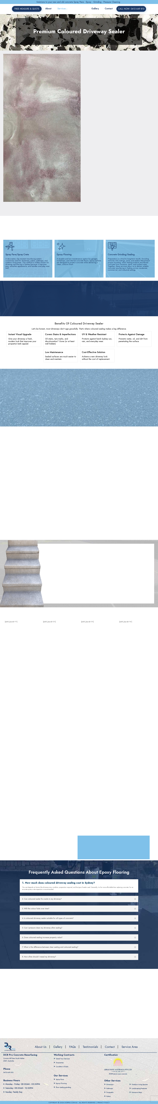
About (46, 9)
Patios (109, 1096)
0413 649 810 (9, 1072)
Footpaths (110, 1092)
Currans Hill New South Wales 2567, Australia (16, 1060)
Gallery (97, 9)
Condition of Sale (63, 1066)
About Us (40, 1047)
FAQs (72, 1047)
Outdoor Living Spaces (142, 1084)
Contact (111, 9)
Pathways (110, 1088)
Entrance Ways (138, 1092)
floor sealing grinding (65, 1087)
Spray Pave (61, 1079)
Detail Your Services (64, 1058)
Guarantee (60, 1062)
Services (59, 9)
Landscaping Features (141, 1088)
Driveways (110, 1084)
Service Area (130, 1047)
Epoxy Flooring (62, 1083)
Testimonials (90, 1047)
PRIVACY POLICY (104, 1102)
